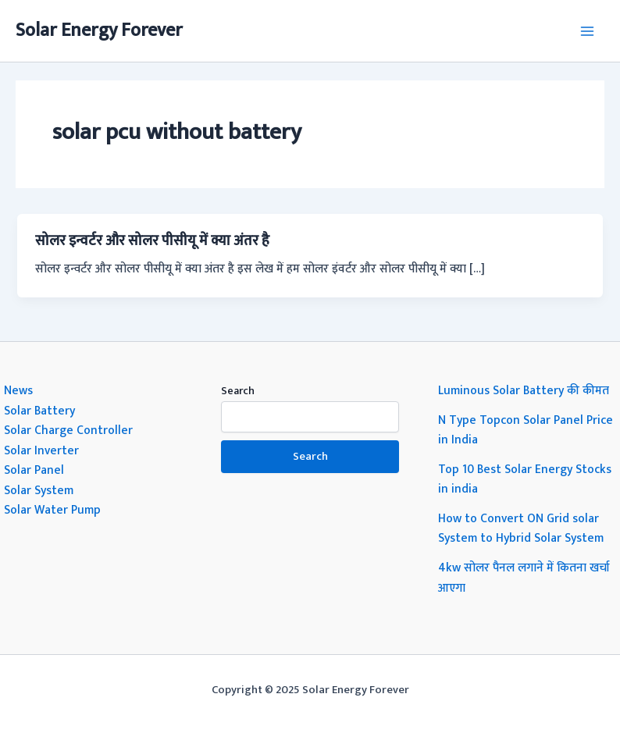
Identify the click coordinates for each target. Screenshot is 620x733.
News (18, 390)
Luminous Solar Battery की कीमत (523, 390)
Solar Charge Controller (68, 430)
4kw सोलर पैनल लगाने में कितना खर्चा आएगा (524, 577)
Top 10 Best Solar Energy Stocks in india (524, 479)
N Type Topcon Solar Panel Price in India (525, 430)
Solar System (38, 490)
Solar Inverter (41, 450)
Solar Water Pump (52, 510)
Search (238, 391)
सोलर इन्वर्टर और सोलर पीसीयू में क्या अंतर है (152, 241)
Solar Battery (39, 410)
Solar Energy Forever (99, 30)
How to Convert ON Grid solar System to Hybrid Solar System (521, 528)
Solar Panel (34, 470)
